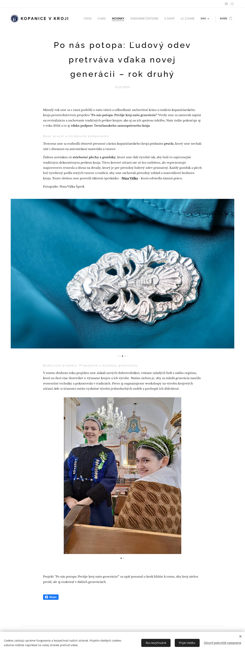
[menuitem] (94, 18)
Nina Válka (130, 178)
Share (51, 597)
